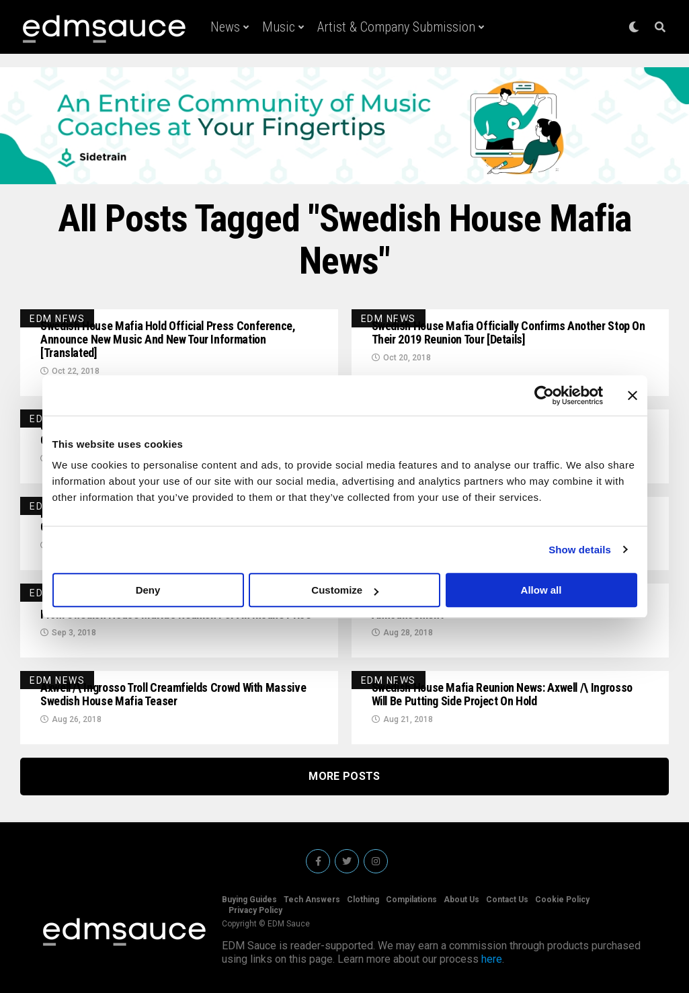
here (491, 959)
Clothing (363, 899)
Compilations (411, 899)
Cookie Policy (562, 899)
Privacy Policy (255, 910)
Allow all (541, 590)
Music (278, 27)
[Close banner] (632, 395)
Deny (148, 590)
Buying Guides (249, 899)
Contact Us (507, 899)
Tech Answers (312, 899)
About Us (461, 899)
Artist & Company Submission (396, 27)
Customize (344, 590)
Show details (580, 549)
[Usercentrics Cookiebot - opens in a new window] (544, 395)
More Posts (344, 776)
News (225, 27)
